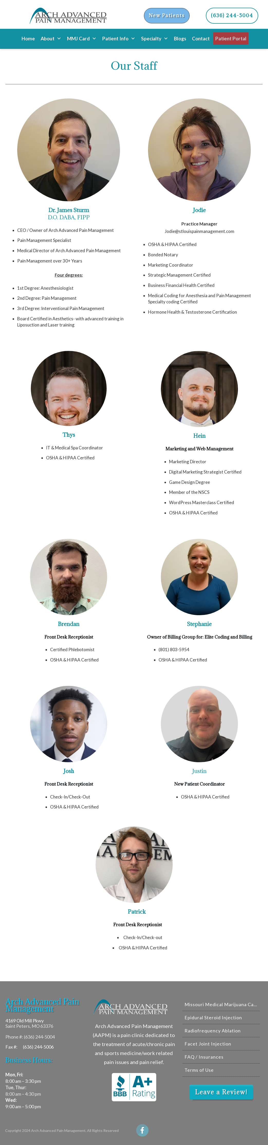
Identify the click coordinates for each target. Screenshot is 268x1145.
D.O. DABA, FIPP (69, 214)
